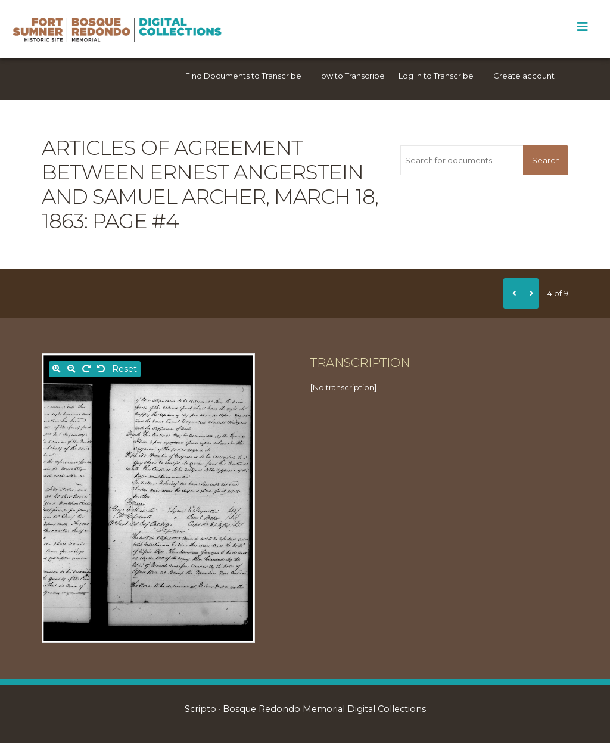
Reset (124, 368)
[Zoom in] (56, 369)
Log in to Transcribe (436, 75)
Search (546, 160)
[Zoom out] (71, 369)
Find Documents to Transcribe (243, 75)
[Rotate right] (86, 369)
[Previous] (512, 293)
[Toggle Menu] (582, 27)
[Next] (530, 293)
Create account (524, 75)
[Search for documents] (461, 160)
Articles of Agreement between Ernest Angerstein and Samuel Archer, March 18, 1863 (210, 184)
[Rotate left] (101, 369)
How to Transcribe (350, 75)
